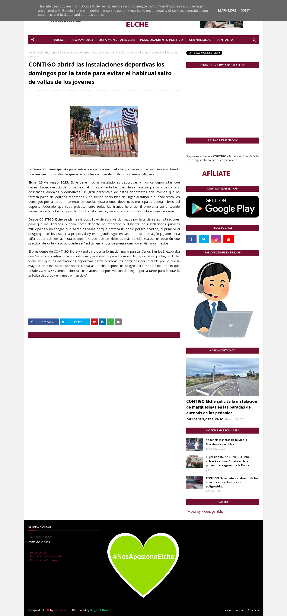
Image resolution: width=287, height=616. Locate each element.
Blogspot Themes (100, 610)
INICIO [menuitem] (58, 40)
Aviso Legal (38, 552)
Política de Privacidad (45, 556)
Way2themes (61, 610)
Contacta (253, 610)
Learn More (227, 10)
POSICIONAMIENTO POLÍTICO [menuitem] (161, 40)
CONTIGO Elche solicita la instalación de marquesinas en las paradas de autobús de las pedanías (221, 407)
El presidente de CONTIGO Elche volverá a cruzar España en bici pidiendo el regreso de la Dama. (228, 461)
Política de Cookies (43, 560)
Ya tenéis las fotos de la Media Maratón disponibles (226, 442)
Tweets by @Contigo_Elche (205, 511)
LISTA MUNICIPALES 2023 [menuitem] (117, 40)
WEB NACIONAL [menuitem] (199, 40)
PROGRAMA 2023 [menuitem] (81, 40)
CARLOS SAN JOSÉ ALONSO (204, 419)
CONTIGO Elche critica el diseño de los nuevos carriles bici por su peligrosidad (232, 482)
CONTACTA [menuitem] (224, 40)
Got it (245, 10)
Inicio (31, 52)
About (240, 610)
